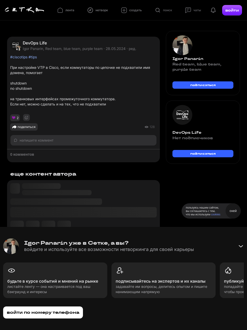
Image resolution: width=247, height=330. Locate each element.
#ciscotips (18, 57)
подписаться (203, 85)
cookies (215, 214)
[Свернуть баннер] (241, 246)
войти (232, 10)
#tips (33, 57)
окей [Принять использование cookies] (233, 211)
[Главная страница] (24, 10)
